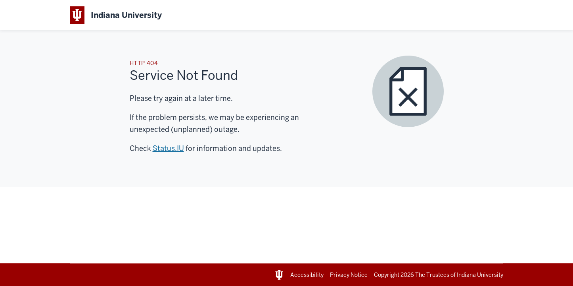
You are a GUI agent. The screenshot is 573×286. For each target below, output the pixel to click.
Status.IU (168, 148)
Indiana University (480, 274)
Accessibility (307, 274)
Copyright (394, 274)
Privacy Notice (349, 274)
